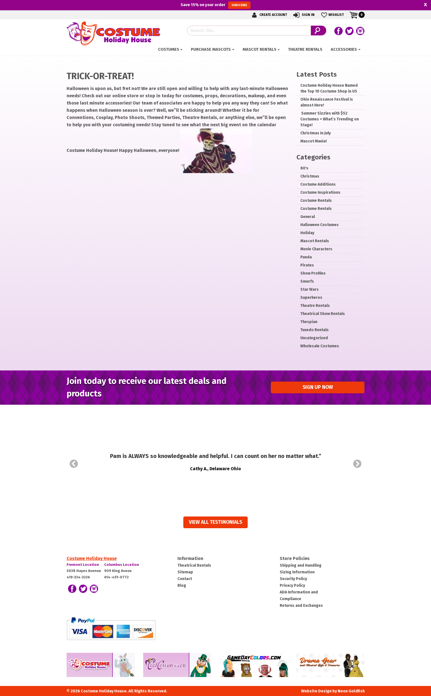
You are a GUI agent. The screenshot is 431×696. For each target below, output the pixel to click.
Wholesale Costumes (319, 346)
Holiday (307, 233)
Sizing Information (297, 572)
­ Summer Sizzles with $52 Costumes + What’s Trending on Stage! (329, 119)
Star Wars (309, 289)
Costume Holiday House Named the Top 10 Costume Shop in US (329, 88)
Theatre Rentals (305, 49)
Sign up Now (318, 387)
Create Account (268, 14)
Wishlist (332, 14)
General (307, 216)
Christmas (309, 176)
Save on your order (215, 5)
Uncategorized (314, 338)
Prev (73, 463)
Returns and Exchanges (301, 605)
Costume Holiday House (92, 558)
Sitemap (185, 572)
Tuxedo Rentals (314, 330)
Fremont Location (83, 564)
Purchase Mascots (211, 49)
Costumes (168, 49)
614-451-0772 (116, 577)
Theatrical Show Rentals (322, 313)
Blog (181, 585)
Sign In (304, 14)
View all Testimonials (215, 522)
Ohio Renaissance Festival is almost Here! (326, 102)
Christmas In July (315, 133)
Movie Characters (316, 249)
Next (357, 463)
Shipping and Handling (301, 565)
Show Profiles (313, 273)
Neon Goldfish (351, 691)
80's (304, 168)
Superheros (311, 297)
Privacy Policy (292, 585)
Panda (306, 257)
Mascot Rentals (259, 49)
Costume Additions (318, 184)
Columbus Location (121, 564)
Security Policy (293, 578)
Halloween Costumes (319, 224)
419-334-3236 (78, 577)
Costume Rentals (316, 200)
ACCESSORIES (344, 49)
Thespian (308, 321)
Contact (184, 578)
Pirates (307, 265)
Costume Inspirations (320, 192)
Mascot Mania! (313, 141)
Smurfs (307, 281)
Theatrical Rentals (194, 565)
